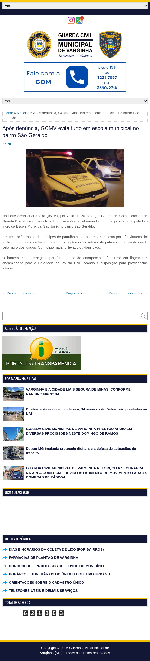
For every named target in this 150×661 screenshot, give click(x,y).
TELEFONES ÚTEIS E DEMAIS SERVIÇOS (43, 591)
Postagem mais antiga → (128, 293)
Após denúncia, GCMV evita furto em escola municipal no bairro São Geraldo (70, 131)
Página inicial (76, 293)
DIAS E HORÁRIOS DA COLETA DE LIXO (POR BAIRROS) (56, 549)
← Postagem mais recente (22, 293)
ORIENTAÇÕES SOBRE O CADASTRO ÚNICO (46, 582)
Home (8, 113)
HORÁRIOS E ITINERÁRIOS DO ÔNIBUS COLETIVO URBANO (59, 574)
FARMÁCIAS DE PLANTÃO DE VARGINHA (43, 557)
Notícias (23, 113)
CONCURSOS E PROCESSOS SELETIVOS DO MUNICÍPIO (56, 566)
